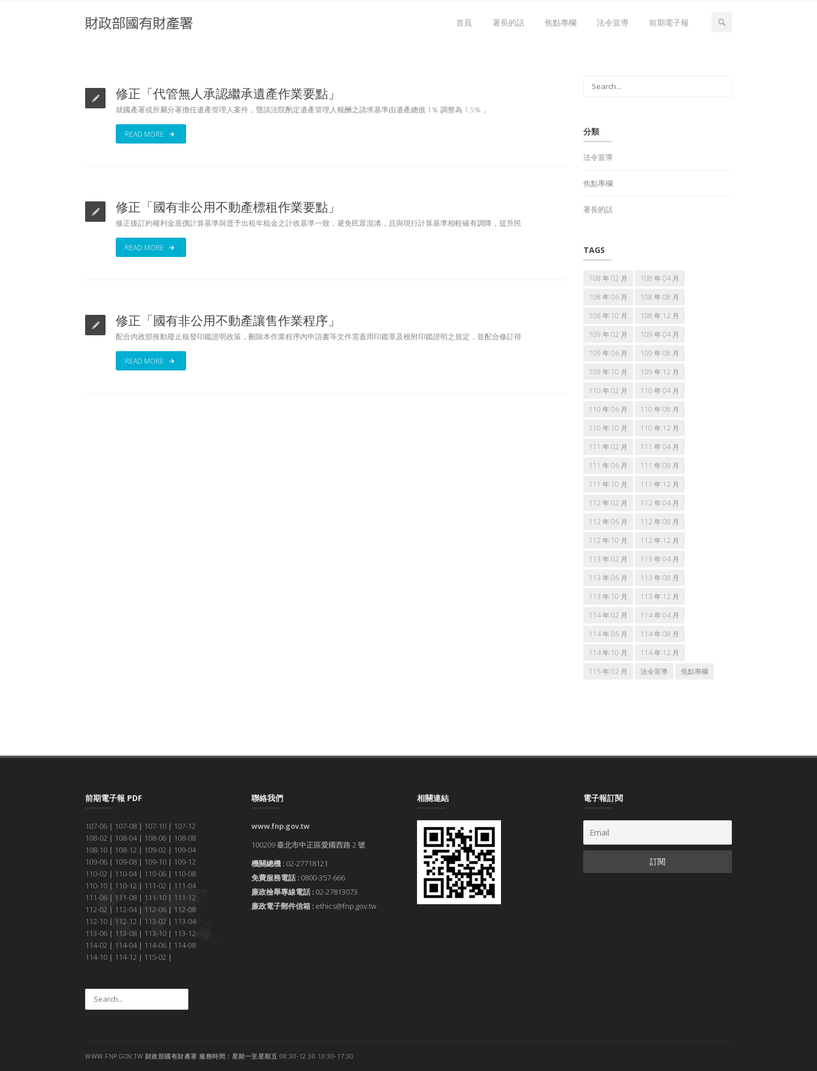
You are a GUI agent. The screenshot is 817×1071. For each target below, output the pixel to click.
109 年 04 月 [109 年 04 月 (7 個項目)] (660, 334)
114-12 (126, 957)
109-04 (185, 850)
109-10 (155, 862)
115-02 (155, 957)
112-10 (96, 921)
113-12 (185, 933)
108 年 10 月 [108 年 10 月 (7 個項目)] (608, 316)
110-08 (185, 873)
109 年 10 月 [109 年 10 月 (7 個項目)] (608, 372)
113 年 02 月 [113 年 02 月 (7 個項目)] (608, 559)
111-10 (155, 897)
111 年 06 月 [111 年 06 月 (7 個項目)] (608, 465)
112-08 (185, 909)
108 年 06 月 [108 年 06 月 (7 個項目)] (608, 297)
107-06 (96, 826)
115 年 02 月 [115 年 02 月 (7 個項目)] (608, 671)
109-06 (96, 862)
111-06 (96, 897)
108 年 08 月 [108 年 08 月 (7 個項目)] (660, 297)
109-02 (155, 850)
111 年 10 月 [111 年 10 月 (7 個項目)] (608, 484)
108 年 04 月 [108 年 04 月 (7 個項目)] (660, 278)
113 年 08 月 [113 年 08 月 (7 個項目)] (660, 578)
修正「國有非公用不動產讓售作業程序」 (228, 319)
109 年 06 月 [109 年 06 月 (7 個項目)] (608, 353)
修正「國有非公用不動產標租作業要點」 (228, 206)
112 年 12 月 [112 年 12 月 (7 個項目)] (660, 540)
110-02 (96, 873)
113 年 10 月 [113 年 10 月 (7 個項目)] (608, 596)
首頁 (464, 22)
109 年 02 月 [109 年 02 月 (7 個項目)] (608, 334)
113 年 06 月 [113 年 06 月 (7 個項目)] (608, 578)
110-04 (126, 873)
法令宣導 (613, 22)
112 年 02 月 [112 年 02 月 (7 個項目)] (608, 503)
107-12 (185, 826)
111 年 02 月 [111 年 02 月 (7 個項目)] (608, 447)
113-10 (155, 933)
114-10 (96, 957)
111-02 (155, 885)
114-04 (126, 945)
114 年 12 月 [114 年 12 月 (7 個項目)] (660, 652)
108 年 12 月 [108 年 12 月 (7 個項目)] (660, 316)
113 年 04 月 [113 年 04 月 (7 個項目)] (660, 559)
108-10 (96, 850)
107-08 (126, 826)
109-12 (185, 862)
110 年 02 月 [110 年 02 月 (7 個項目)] (608, 390)
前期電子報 (669, 22)
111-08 (126, 897)
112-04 (126, 909)
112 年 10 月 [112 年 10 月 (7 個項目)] (608, 540)
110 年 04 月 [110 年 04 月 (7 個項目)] (660, 390)
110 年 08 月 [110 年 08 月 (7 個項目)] (660, 409)
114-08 (185, 945)
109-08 (126, 862)
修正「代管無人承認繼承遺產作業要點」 (228, 93)
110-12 (126, 885)
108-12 (126, 850)
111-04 (185, 885)
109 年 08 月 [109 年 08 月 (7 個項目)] (660, 353)
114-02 (96, 945)
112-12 (126, 921)
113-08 (126, 933)
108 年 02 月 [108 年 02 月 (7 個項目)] (608, 278)
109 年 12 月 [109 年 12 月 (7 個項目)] (660, 372)
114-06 (155, 945)
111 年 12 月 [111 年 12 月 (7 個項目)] (660, 484)
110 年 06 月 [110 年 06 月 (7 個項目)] (608, 409)
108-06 (155, 838)
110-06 (155, 873)
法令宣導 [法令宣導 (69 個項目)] (654, 671)
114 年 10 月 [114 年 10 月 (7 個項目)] (608, 652)
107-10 (155, 826)
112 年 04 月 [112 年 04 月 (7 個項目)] (660, 503)
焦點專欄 (560, 22)
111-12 (185, 897)
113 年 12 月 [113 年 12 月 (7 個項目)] (660, 596)
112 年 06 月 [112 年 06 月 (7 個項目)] (608, 521)
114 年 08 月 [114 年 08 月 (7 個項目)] (660, 634)
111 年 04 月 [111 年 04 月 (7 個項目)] (660, 447)
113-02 (155, 921)
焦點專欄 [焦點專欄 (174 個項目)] (694, 671)
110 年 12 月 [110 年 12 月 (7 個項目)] (660, 428)
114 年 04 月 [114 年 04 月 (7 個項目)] (660, 615)
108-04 (126, 838)
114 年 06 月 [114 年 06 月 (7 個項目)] (608, 634)
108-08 (185, 838)
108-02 (96, 838)
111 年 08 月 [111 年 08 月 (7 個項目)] (660, 465)
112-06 (155, 909)
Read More (151, 133)
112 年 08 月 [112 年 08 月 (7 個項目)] (660, 521)
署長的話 (508, 22)
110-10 (96, 885)
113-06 (96, 933)
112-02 (96, 909)
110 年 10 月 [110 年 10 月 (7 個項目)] (608, 428)
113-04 (185, 921)
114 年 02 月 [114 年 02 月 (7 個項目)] (608, 615)
